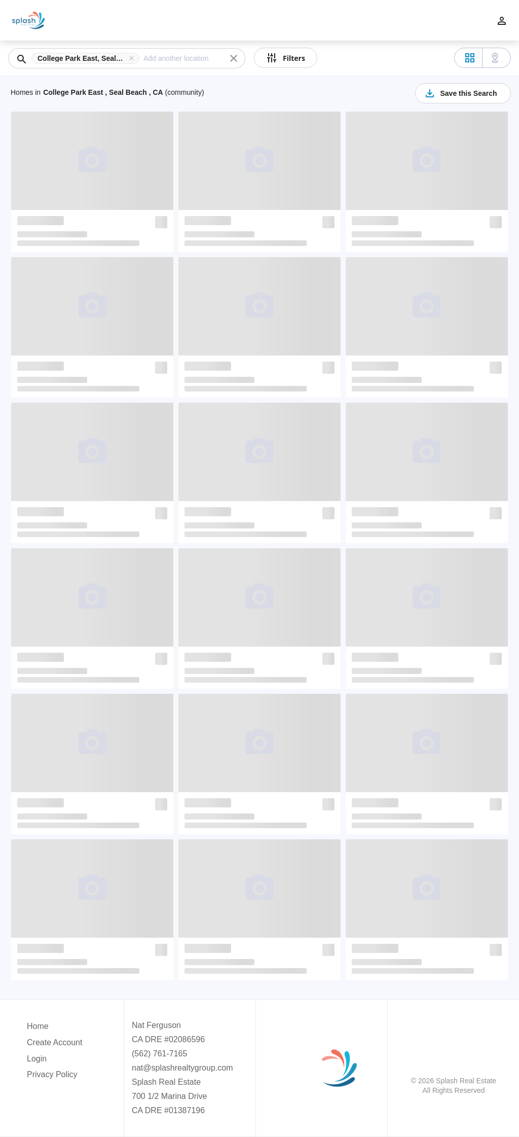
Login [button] (37, 1058)
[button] (87, 58)
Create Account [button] (54, 1042)
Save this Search (460, 93)
